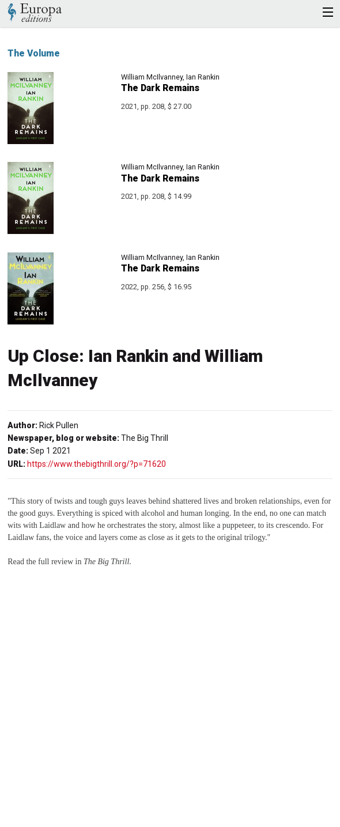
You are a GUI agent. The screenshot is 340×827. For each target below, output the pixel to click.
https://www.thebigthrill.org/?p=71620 (96, 464)
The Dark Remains (160, 87)
